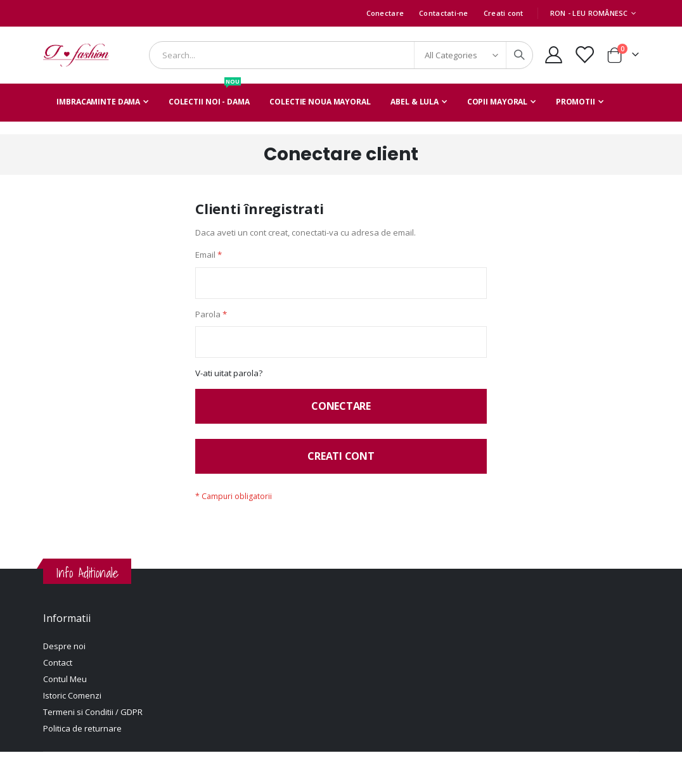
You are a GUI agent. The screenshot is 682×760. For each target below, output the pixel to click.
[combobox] (341, 55)
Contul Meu (65, 687)
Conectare (385, 13)
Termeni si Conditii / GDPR (93, 720)
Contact (57, 670)
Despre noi (64, 654)
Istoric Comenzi (72, 703)
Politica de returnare (82, 736)
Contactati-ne (443, 13)
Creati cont (504, 13)
